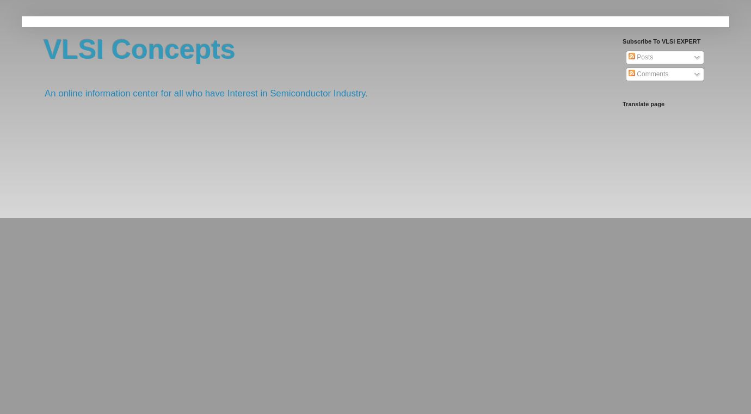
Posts (641, 57)
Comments (648, 74)
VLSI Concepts (140, 49)
